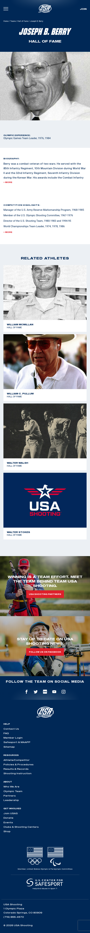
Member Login (13, 737)
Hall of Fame (22, 21)
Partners (9, 795)
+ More (7, 182)
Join (83, 9)
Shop (6, 831)
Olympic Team (12, 791)
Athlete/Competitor (16, 760)
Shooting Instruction (17, 773)
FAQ (6, 733)
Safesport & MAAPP (16, 742)
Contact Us (11, 728)
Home (5, 21)
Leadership (11, 800)
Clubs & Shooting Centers (21, 826)
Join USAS (10, 813)
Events (8, 822)
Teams (13, 21)
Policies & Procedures (18, 764)
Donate (8, 817)
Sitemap (9, 746)
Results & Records (15, 769)
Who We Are (11, 786)
